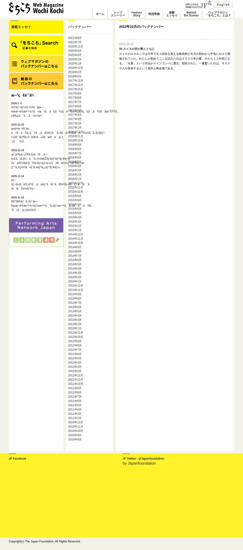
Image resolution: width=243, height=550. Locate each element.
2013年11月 (75, 290)
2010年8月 (75, 439)
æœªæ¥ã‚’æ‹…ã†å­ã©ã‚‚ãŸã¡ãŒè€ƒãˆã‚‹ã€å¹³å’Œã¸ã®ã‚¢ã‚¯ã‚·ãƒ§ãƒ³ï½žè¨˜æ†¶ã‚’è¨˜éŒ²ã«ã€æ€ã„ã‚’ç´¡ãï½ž (36, 133)
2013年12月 (75, 285)
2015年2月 (75, 226)
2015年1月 (75, 230)
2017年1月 (75, 127)
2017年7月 (75, 102)
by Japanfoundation (139, 463)
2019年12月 (75, 68)
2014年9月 (75, 247)
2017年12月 (75, 80)
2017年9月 (75, 93)
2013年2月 (75, 324)
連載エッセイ (172, 14)
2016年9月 (75, 144)
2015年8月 (75, 200)
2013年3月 (75, 320)
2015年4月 (75, 217)
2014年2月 (75, 277)
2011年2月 (75, 418)
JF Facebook (17, 458)
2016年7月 (75, 153)
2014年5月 (75, 264)
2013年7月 (75, 302)
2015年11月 (75, 187)
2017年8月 (75, 97)
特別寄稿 (154, 14)
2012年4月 (75, 362)
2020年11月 (75, 46)
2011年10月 (75, 384)
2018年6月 (75, 76)
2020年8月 (75, 55)
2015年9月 (75, 196)
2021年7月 (75, 42)
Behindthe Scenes (191, 14)
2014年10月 (75, 243)
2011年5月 (75, 405)
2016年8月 (75, 149)
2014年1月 (75, 281)
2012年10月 (75, 337)
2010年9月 (75, 435)
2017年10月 (75, 89)
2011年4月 (75, 409)
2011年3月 (75, 413)
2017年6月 (75, 106)
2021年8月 (75, 38)
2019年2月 (75, 72)
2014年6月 (75, 260)
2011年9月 (75, 388)
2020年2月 (75, 59)
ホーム (100, 14)
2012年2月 (75, 371)
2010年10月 (75, 431)
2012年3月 (75, 366)
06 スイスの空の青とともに (136, 49)
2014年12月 (75, 234)
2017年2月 (75, 123)
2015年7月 (75, 204)
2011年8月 (75, 392)
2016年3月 (75, 170)
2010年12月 (75, 422)
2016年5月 (75, 161)
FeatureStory (136, 14)
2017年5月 (75, 110)
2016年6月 (75, 157)
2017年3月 (75, 119)
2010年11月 (75, 426)
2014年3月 (75, 273)
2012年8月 (75, 345)
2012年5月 (75, 358)
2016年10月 (75, 140)
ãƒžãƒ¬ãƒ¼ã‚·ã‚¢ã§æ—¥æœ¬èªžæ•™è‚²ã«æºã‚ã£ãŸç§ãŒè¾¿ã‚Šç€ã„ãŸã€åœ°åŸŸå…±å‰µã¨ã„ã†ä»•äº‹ (36, 109)
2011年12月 (75, 375)
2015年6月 (75, 208)
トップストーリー (118, 14)
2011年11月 (75, 379)
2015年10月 (75, 191)
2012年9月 (75, 341)
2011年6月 (75, 401)
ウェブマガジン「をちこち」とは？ (218, 14)
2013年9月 (75, 294)
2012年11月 (75, 332)
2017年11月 (75, 85)
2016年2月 (75, 174)
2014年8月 (75, 251)
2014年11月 (75, 238)
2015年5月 (75, 213)
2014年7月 (75, 255)
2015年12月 (75, 183)
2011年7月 (75, 396)
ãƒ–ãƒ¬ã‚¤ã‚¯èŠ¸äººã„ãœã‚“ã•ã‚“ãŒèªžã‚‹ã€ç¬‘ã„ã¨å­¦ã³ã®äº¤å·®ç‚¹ (36, 182)
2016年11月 (75, 136)
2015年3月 (75, 221)
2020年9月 (75, 50)
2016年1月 (75, 179)
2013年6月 (75, 307)
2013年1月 (75, 328)
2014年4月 (75, 268)
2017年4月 (75, 115)
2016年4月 (75, 166)
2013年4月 (75, 315)
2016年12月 (75, 132)
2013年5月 (75, 311)
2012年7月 (75, 349)
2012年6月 (75, 354)
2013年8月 (75, 298)
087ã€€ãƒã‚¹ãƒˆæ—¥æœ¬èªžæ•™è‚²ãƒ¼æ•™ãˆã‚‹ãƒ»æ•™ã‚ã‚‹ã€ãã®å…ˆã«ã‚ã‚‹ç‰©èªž (36, 204)
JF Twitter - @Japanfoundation (143, 458)
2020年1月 (75, 63)
